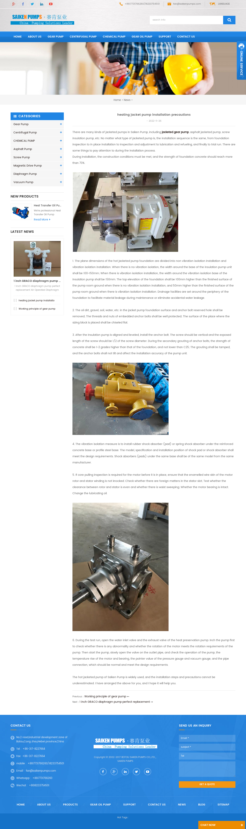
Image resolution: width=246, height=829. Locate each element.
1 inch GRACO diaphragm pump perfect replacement (115, 702)
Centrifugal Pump (83, 36)
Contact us (186, 36)
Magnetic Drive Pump (27, 165)
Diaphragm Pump (25, 174)
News (127, 100)
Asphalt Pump (22, 149)
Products (70, 805)
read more (42, 221)
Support (165, 36)
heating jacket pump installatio (37, 304)
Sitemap (223, 805)
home (18, 36)
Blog (201, 805)
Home (21, 805)
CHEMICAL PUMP (114, 36)
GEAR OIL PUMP (142, 36)
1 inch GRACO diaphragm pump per (37, 284)
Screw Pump (21, 157)
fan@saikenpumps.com (184, 4)
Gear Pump (56, 36)
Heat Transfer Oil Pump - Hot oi (49, 208)
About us (35, 36)
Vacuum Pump (23, 182)
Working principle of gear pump (37, 313)
